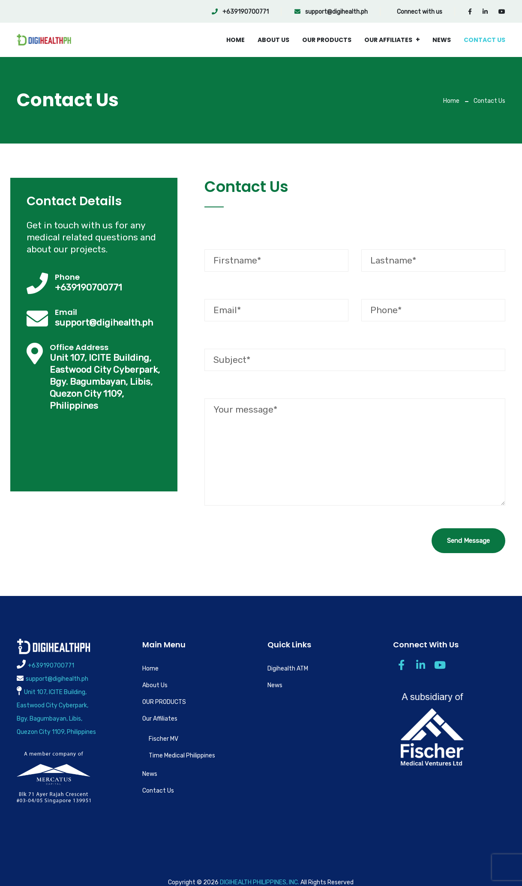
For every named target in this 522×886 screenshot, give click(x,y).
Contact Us (484, 40)
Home (235, 40)
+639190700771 (240, 11)
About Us (273, 40)
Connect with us (419, 11)
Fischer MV (163, 738)
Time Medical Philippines (182, 755)
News (441, 40)
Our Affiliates (388, 40)
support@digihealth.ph (331, 11)
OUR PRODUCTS (326, 40)
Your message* (354, 452)
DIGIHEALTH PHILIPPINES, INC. (259, 882)
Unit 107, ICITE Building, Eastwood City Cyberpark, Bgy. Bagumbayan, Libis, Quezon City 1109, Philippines (105, 381)
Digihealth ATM (287, 668)
